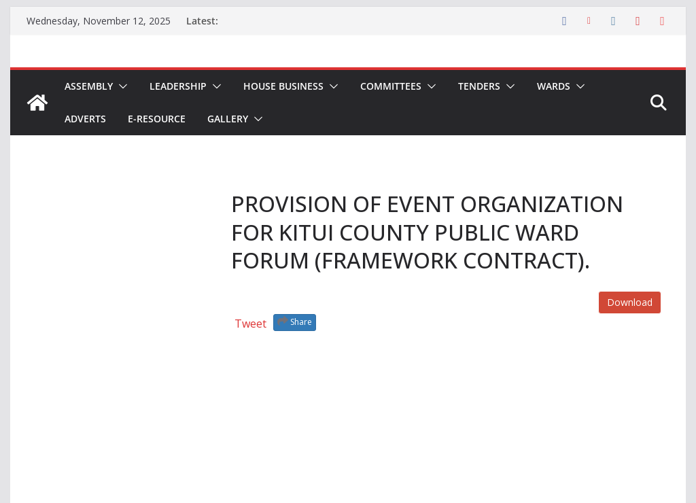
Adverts (85, 118)
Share (294, 321)
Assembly (89, 86)
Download (629, 302)
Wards (553, 86)
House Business (283, 86)
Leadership (178, 86)
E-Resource (157, 118)
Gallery (227, 118)
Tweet (250, 323)
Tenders (479, 86)
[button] (120, 86)
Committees (390, 86)
